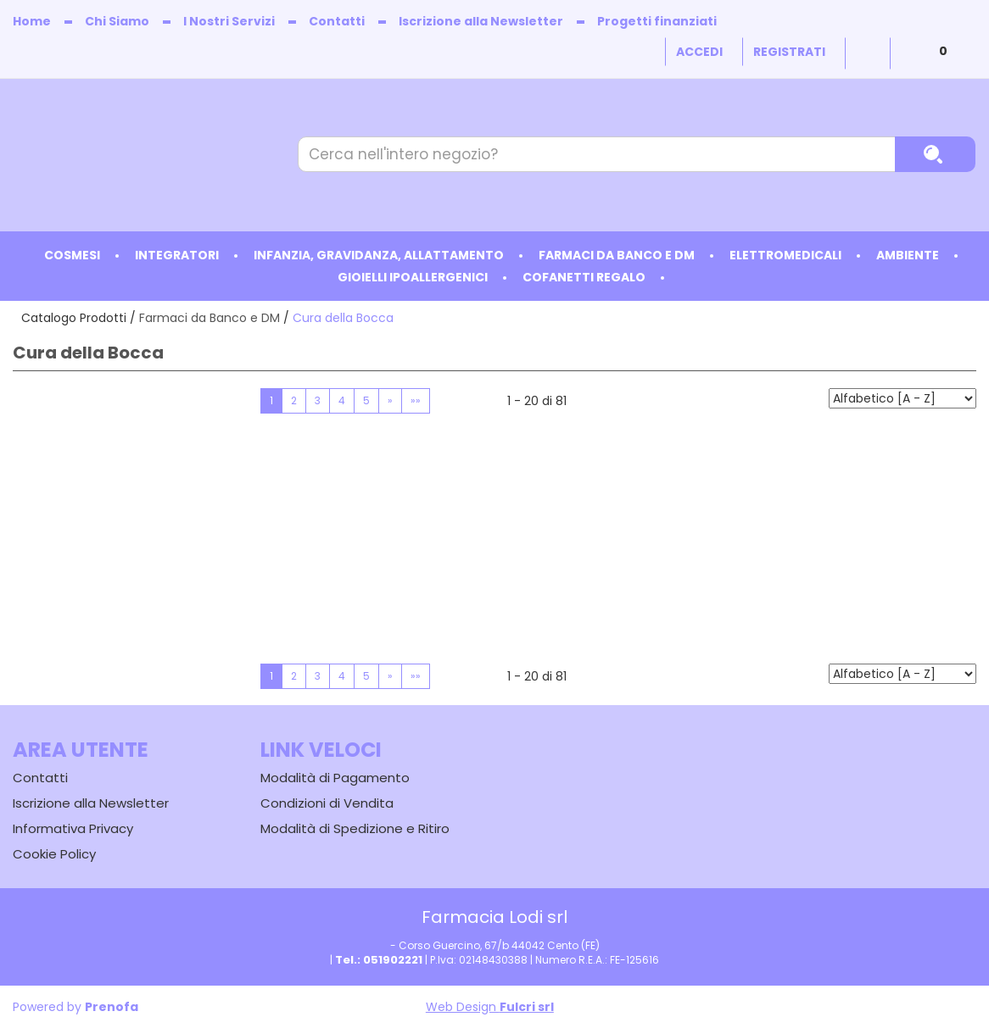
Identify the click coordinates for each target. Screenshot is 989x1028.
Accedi (699, 51)
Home (32, 21)
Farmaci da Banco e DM (209, 317)
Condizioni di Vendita (327, 803)
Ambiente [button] (907, 255)
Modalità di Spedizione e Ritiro (355, 828)
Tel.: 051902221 (378, 960)
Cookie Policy (54, 854)
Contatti (337, 21)
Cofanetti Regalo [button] (583, 277)
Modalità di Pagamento (335, 777)
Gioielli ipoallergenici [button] (413, 277)
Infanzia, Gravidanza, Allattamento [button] (379, 255)
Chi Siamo (117, 21)
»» (416, 400)
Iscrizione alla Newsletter (481, 21)
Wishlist (868, 53)
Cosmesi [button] (72, 255)
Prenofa (111, 1006)
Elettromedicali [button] (785, 255)
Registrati (789, 51)
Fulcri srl (527, 1006)
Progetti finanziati (657, 21)
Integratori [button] (177, 255)
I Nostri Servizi (229, 21)
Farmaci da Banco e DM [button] (617, 255)
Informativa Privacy (73, 828)
